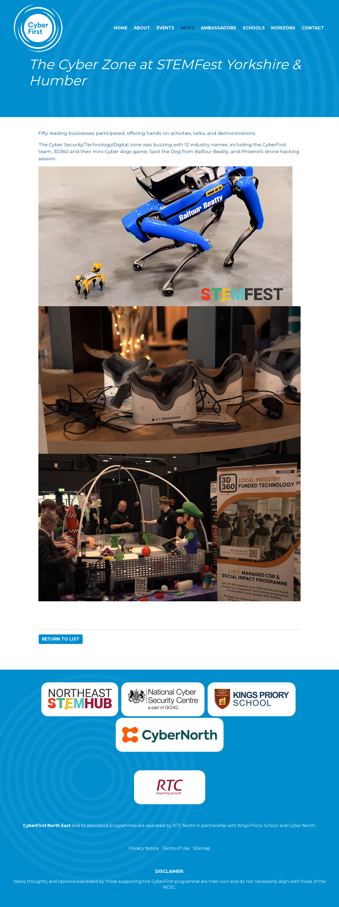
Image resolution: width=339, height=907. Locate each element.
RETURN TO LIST (60, 639)
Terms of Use (176, 848)
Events (165, 27)
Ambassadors (218, 27)
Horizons (283, 27)
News (187, 27)
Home (120, 27)
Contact (313, 27)
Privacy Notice (144, 848)
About (142, 27)
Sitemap (201, 848)
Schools (254, 27)
